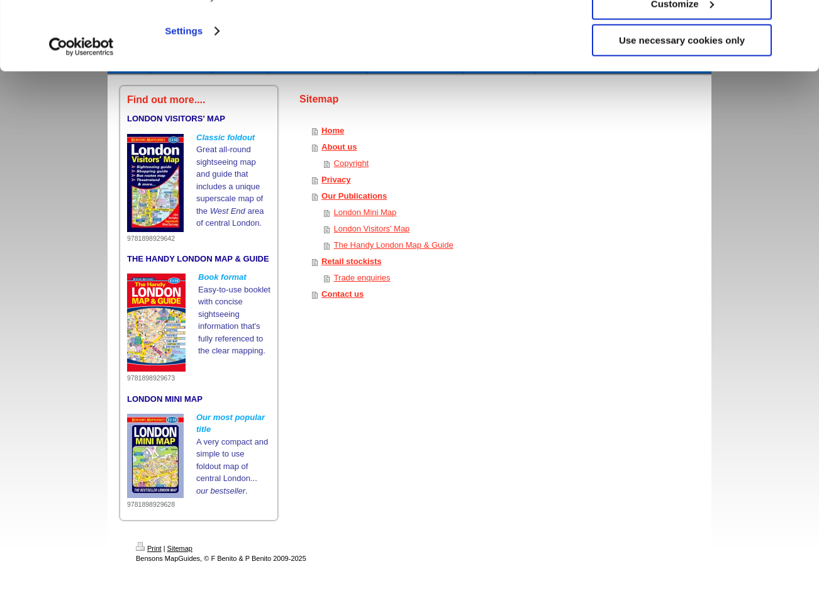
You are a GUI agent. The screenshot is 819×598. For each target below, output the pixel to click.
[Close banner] (799, 19)
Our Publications (354, 196)
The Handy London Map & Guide (394, 245)
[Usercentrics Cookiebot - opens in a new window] (81, 111)
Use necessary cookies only (682, 104)
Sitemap (179, 548)
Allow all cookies (682, 31)
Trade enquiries (362, 277)
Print (149, 548)
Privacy (335, 179)
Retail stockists (351, 261)
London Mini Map (365, 212)
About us (339, 147)
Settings (184, 95)
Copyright (351, 163)
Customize (682, 68)
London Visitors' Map (372, 228)
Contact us (342, 294)
